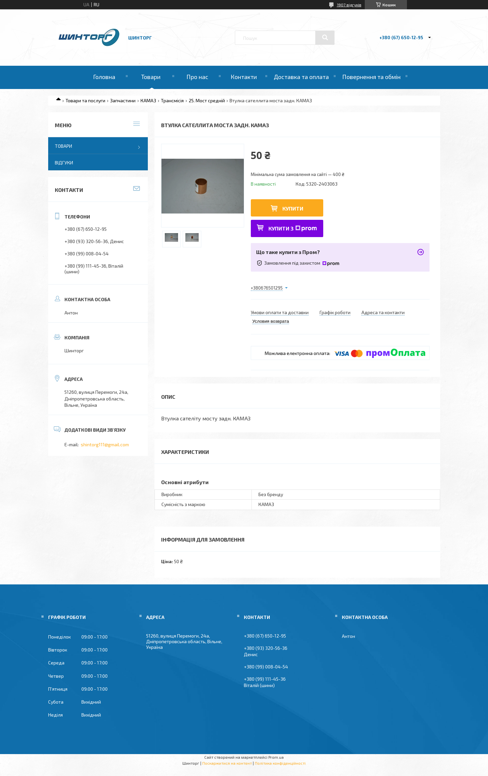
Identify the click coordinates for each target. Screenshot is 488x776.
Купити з (292, 228)
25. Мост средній (207, 100)
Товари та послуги (85, 100)
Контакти (244, 76)
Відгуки (64, 162)
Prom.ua (276, 757)
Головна (104, 76)
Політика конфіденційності (280, 763)
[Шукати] (325, 37)
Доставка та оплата (301, 76)
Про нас (197, 76)
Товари (150, 76)
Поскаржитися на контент (227, 763)
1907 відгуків (349, 4)
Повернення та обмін (371, 76)
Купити (292, 208)
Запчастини (123, 100)
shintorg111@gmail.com (105, 444)
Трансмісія (172, 100)
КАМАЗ (148, 100)
